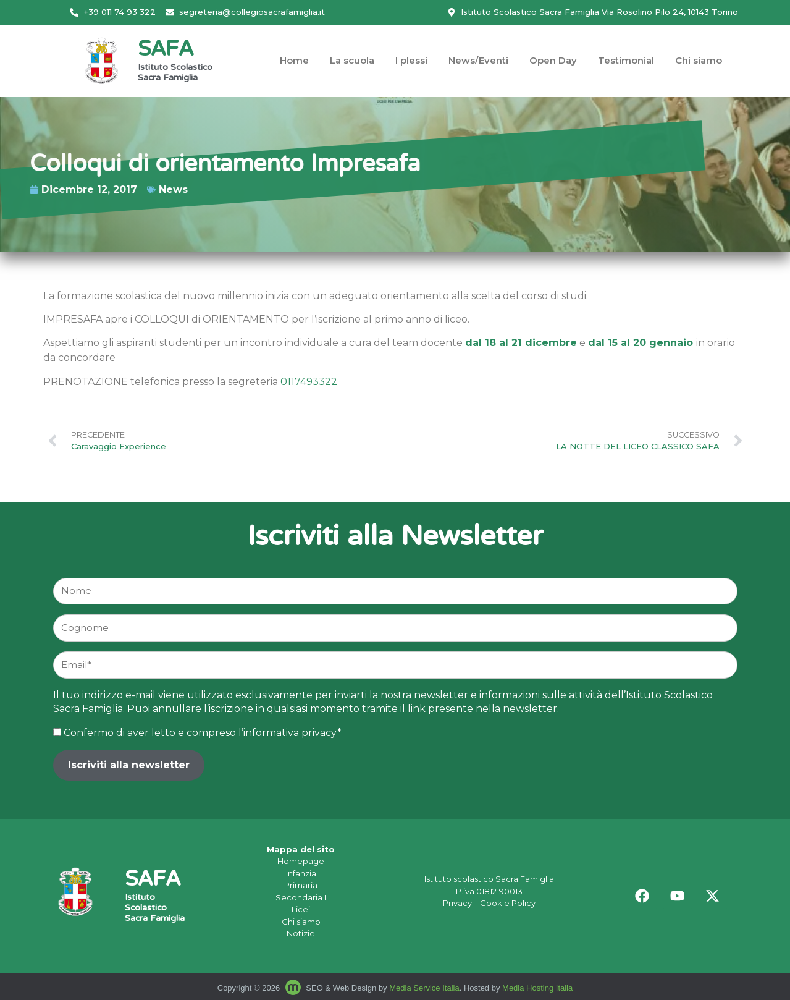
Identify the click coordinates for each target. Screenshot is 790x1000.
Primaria (300, 885)
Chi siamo (698, 60)
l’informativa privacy (287, 733)
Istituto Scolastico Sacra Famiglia (175, 73)
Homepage (300, 861)
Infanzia (301, 873)
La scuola (352, 60)
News (112, 189)
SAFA (165, 50)
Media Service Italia (424, 988)
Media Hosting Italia (537, 988)
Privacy (457, 903)
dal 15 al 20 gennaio (640, 343)
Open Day (553, 60)
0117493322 (308, 382)
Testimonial (626, 60)
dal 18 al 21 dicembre (521, 343)
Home (294, 60)
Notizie (301, 933)
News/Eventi (478, 60)
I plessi (411, 60)
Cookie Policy (508, 903)
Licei (301, 909)
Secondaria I (300, 897)
